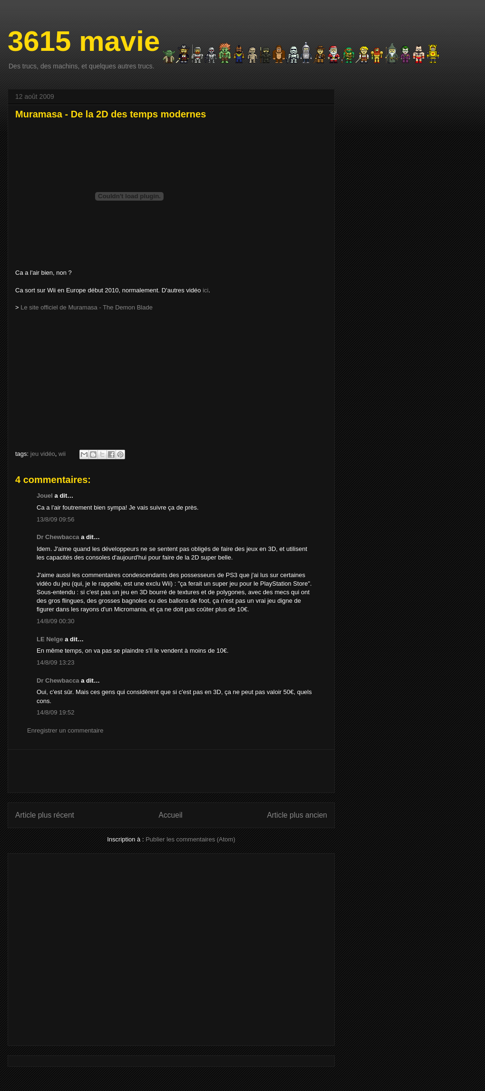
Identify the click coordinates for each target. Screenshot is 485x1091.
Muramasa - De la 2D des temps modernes (110, 114)
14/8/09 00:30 (56, 621)
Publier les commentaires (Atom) (190, 839)
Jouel (45, 495)
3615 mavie (84, 41)
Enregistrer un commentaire (65, 730)
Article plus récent (44, 815)
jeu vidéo (42, 453)
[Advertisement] (171, 771)
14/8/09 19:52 (56, 712)
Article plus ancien (297, 815)
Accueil (171, 815)
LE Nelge (50, 639)
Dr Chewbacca (58, 537)
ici (205, 290)
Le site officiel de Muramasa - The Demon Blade (86, 307)
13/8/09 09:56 (56, 519)
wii (62, 453)
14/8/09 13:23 (56, 662)
